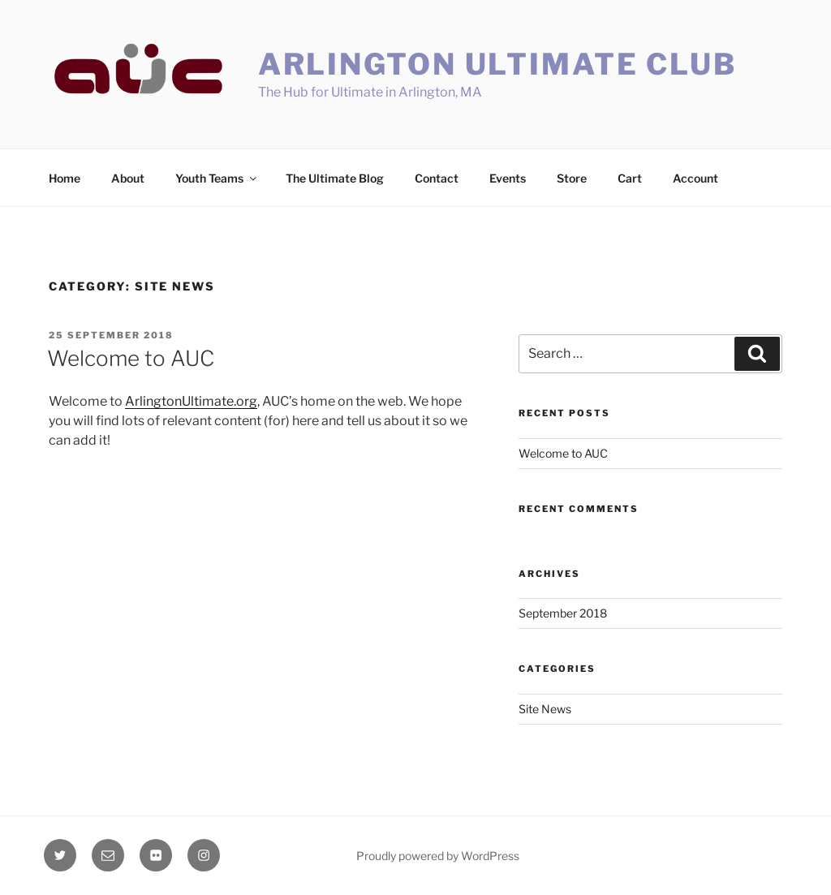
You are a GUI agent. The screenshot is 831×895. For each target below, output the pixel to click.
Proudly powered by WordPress (437, 856)
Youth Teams (217, 178)
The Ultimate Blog (335, 178)
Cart (630, 178)
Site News (545, 709)
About (127, 178)
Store (572, 178)
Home (64, 178)
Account (695, 178)
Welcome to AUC (130, 358)
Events (507, 178)
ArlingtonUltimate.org (191, 401)
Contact (437, 178)
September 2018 (563, 613)
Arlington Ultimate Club (497, 64)
